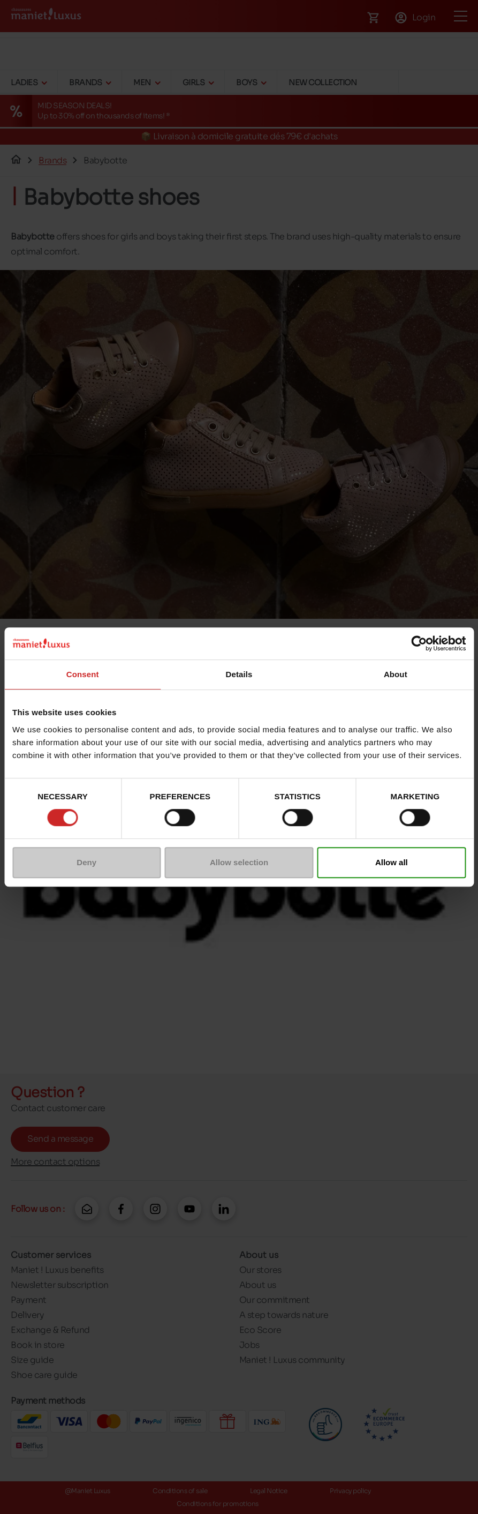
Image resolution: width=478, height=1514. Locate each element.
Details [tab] (239, 674)
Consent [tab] (82, 674)
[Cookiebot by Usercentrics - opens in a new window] (419, 643)
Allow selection (239, 862)
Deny (86, 862)
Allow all (391, 862)
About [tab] (395, 674)
